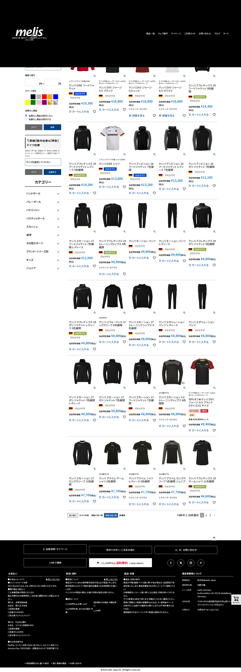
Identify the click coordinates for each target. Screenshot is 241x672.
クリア (33, 127)
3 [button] (210, 515)
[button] (214, 515)
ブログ (217, 33)
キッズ (29, 260)
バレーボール (33, 202)
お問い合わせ (205, 33)
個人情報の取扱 (59, 663)
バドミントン (33, 210)
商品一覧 (150, 33)
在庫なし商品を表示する (38, 119)
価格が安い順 (97, 515)
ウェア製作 (163, 33)
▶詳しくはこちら (53, 579)
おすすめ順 (84, 515)
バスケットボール (35, 218)
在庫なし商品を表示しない (39, 115)
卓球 (28, 235)
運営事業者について (192, 573)
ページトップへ (214, 537)
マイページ (176, 33)
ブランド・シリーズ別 (37, 251)
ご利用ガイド (190, 33)
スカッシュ (32, 226)
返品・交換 (129, 573)
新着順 (122, 515)
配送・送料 (71, 573)
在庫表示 (52, 172)
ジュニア (31, 268)
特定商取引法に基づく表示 (37, 663)
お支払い (12, 573)
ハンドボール (33, 193)
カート (226, 33)
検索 (52, 127)
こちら (157, 599)
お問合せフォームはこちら (208, 609)
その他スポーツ (34, 243)
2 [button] (206, 515)
